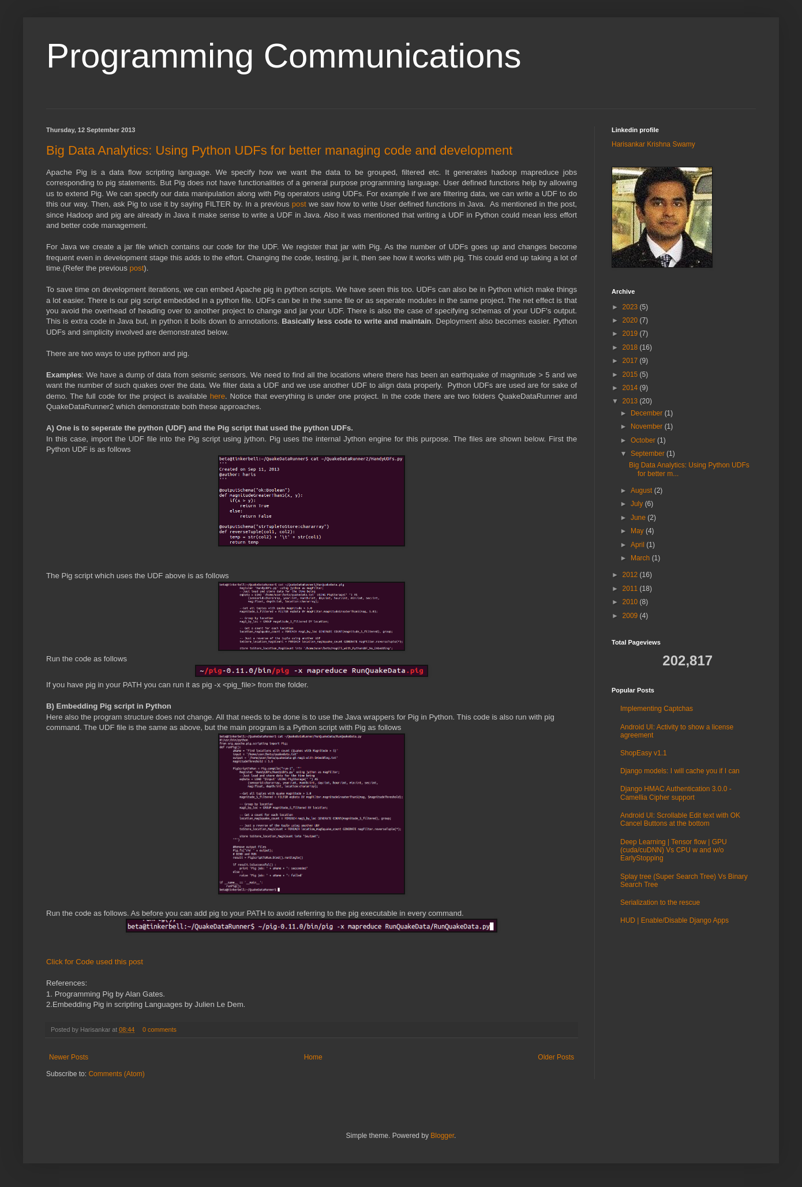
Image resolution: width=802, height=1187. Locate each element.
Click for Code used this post (94, 961)
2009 (631, 616)
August (642, 490)
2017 (631, 361)
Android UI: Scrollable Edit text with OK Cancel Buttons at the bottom (680, 819)
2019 (631, 333)
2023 (631, 307)
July (638, 504)
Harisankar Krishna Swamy (653, 144)
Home (313, 1057)
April (638, 545)
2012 (631, 575)
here (217, 396)
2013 (631, 401)
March (641, 558)
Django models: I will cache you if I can (680, 771)
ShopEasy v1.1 (643, 753)
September (648, 454)
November (648, 426)
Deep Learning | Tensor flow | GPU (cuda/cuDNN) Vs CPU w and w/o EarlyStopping (673, 850)
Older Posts (556, 1057)
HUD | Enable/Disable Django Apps (674, 920)
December (648, 413)
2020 (631, 320)
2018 (631, 347)
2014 (631, 388)
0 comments (160, 1029)
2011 (631, 589)
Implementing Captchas (656, 709)
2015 (631, 374)
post (299, 204)
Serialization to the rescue (660, 902)
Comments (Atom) (116, 1074)
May (638, 531)
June (639, 518)
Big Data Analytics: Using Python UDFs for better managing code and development (279, 150)
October (644, 440)
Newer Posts (68, 1057)
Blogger (442, 1136)
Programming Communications (284, 55)
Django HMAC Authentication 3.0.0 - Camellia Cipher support (676, 793)
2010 (631, 602)
